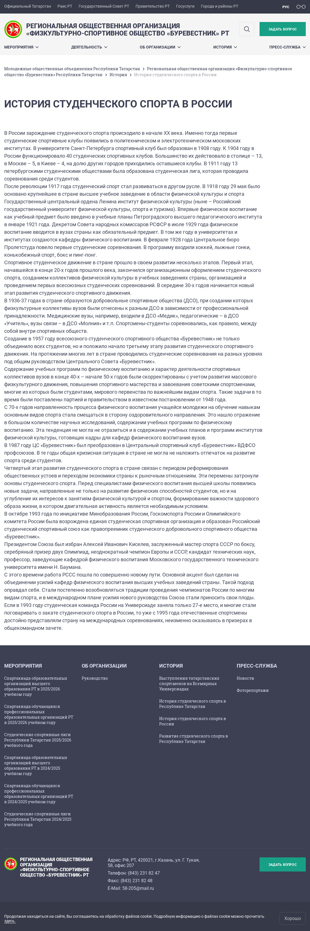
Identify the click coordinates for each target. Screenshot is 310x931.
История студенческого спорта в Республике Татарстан (192, 703)
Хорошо (292, 918)
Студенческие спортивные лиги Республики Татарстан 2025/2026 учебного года (37, 740)
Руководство (95, 678)
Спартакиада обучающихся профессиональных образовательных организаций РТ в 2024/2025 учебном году (38, 793)
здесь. (10, 921)
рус (285, 7)
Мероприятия (21, 47)
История (225, 47)
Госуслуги (185, 6)
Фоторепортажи (253, 690)
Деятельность (89, 47)
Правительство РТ (153, 6)
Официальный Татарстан (27, 6)
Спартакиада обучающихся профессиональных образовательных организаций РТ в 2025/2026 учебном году (38, 714)
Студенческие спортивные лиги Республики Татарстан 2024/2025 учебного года (37, 819)
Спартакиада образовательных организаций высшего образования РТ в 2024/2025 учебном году (35, 765)
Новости (245, 678)
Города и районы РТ (219, 6)
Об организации (160, 47)
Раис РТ (64, 6)
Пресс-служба (287, 47)
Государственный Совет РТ (104, 6)
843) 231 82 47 (144, 873)
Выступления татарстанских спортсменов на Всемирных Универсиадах (189, 683)
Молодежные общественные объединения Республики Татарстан (72, 68)
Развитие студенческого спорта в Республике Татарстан (193, 738)
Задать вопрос (283, 29)
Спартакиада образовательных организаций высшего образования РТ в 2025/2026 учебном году (35, 686)
